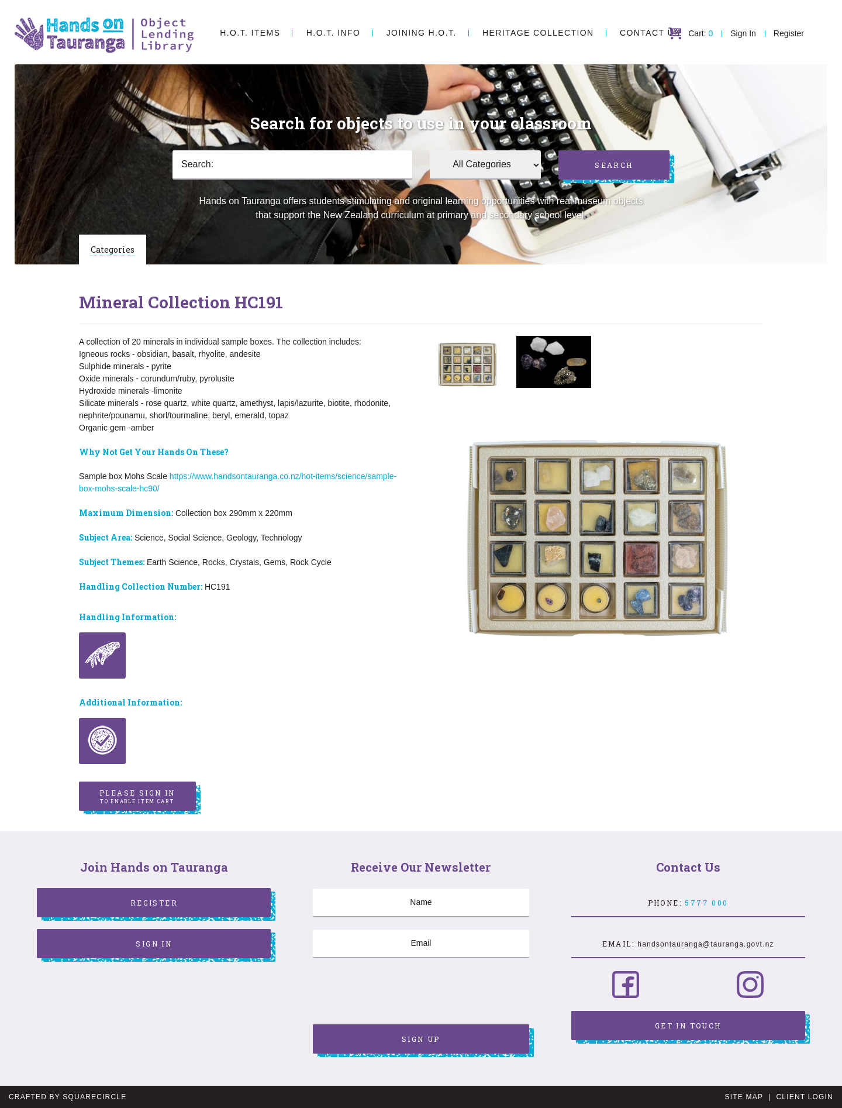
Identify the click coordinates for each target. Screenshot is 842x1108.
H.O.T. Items (250, 32)
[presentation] (402, 993)
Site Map (744, 1097)
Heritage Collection (537, 32)
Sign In (743, 33)
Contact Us (650, 32)
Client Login (804, 1097)
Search (614, 165)
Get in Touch (688, 1025)
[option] (467, 364)
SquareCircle (94, 1097)
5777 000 (706, 902)
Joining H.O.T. (422, 32)
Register (789, 33)
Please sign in (137, 797)
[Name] (421, 902)
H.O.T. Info (333, 32)
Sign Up (421, 1039)
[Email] (421, 943)
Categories (112, 249)
